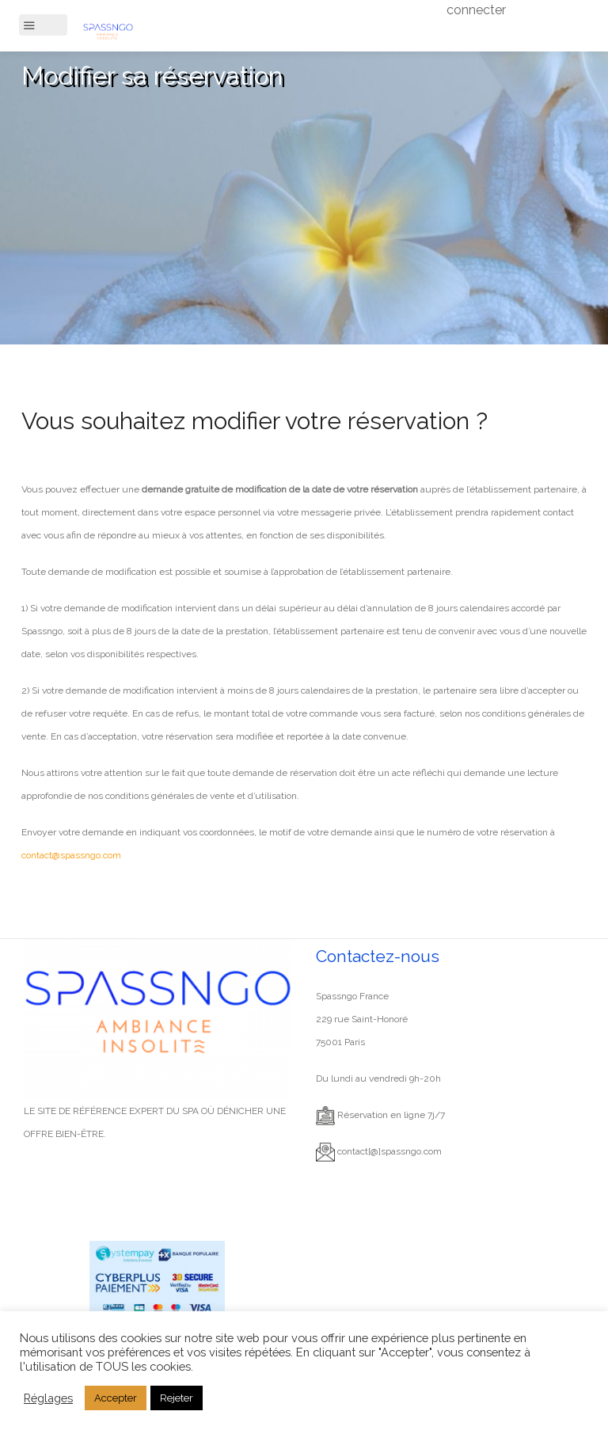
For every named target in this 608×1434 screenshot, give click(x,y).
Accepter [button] (115, 1398)
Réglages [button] (48, 1398)
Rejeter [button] (176, 1398)
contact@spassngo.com (71, 855)
